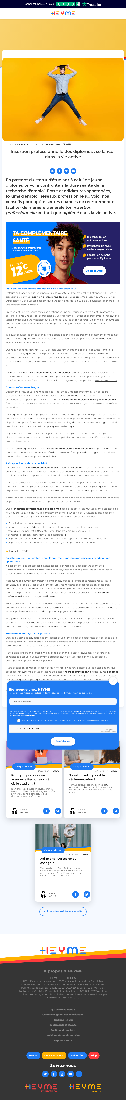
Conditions (113, 731)
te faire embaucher (106, 380)
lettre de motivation (27, 441)
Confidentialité (105, 731)
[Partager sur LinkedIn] (73, 171)
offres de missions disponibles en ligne (53, 334)
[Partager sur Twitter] (66, 171)
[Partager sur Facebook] (59, 171)
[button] (6, 13)
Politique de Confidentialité (24, 715)
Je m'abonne (63, 741)
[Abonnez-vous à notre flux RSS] (52, 171)
